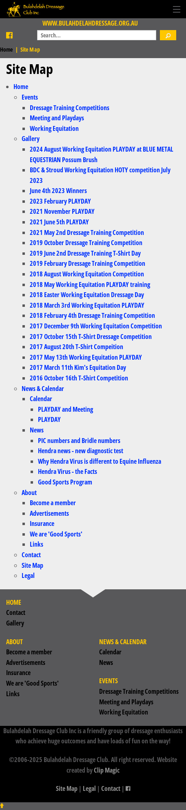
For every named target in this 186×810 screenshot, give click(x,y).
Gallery (31, 138)
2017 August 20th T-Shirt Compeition (76, 346)
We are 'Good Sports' (56, 534)
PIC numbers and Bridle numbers (79, 440)
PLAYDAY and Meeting (65, 409)
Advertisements (49, 513)
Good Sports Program (65, 482)
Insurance (42, 523)
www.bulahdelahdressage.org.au (90, 23)
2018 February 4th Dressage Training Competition (92, 315)
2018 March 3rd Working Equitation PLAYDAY (87, 305)
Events (30, 97)
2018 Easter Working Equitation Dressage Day (87, 294)
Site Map (32, 565)
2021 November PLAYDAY (62, 211)
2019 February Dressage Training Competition (87, 263)
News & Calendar (43, 388)
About (29, 492)
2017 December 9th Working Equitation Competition (96, 325)
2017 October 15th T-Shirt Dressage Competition (91, 336)
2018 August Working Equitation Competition (87, 273)
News (37, 430)
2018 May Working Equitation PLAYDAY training (90, 284)
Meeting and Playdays (57, 117)
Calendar (41, 398)
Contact (31, 554)
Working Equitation (54, 128)
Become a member (53, 502)
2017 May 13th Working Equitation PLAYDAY (86, 357)
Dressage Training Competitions (69, 107)
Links (36, 544)
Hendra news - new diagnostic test (80, 450)
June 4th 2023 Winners (58, 190)
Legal (28, 575)
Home (6, 49)
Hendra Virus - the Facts (67, 471)
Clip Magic (107, 770)
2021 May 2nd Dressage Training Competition (87, 232)
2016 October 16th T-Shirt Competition (79, 378)
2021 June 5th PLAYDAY (59, 221)
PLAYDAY (49, 419)
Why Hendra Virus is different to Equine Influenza (99, 461)
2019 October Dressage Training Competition (86, 242)
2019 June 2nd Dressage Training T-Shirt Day (85, 253)
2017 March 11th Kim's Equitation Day (78, 367)
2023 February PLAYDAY (60, 201)
